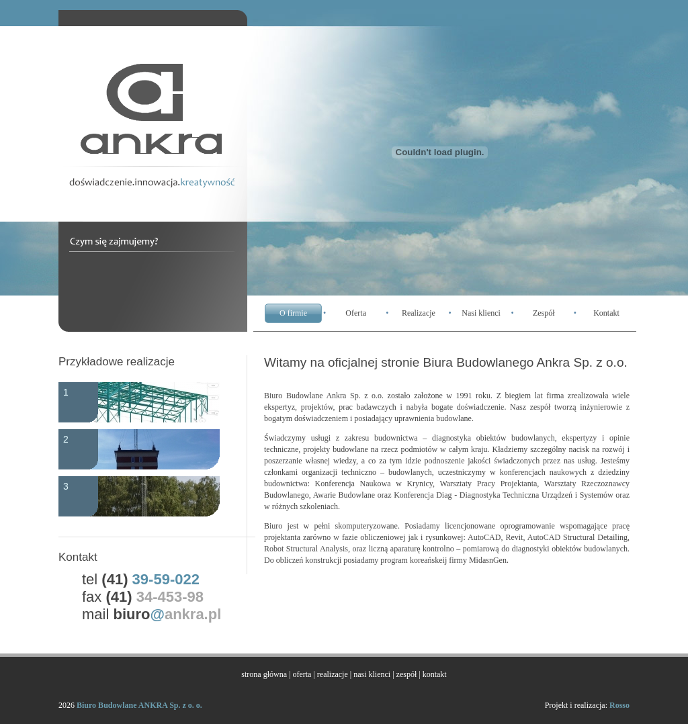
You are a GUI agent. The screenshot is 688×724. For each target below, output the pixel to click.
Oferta (355, 313)
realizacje (332, 674)
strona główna (264, 674)
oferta (301, 674)
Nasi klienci (481, 313)
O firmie (293, 313)
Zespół (544, 313)
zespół (406, 674)
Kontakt (606, 313)
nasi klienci (371, 674)
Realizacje (418, 313)
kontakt (435, 674)
